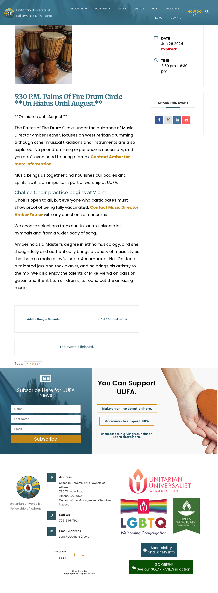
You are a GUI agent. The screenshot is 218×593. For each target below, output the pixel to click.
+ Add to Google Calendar (50, 319)
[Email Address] (51, 531)
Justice (139, 8)
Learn (122, 8)
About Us (78, 8)
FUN (154, 8)
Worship (102, 8)
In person (33, 363)
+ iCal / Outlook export (106, 319)
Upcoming (172, 8)
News (158, 18)
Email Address (70, 531)
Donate (175, 18)
